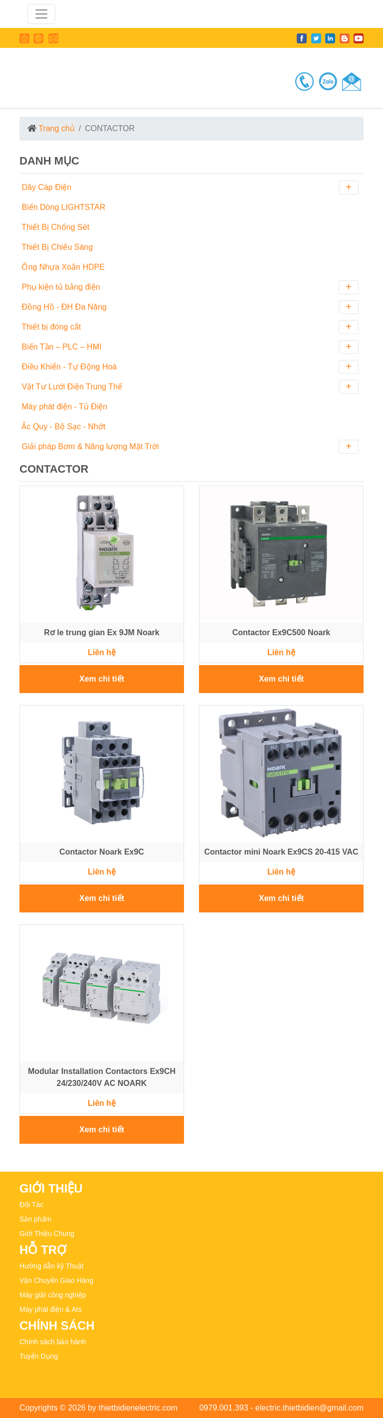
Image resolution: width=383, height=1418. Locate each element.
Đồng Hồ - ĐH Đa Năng (189, 307)
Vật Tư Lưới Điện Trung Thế (189, 387)
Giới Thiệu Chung (46, 1234)
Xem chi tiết (101, 679)
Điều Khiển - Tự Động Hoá (189, 367)
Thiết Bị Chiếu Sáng (56, 247)
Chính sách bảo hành (52, 1342)
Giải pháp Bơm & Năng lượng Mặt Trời (189, 447)
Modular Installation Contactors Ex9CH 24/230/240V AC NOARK (102, 1077)
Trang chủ (56, 128)
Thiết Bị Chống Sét (54, 227)
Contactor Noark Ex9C (101, 852)
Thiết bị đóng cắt (189, 327)
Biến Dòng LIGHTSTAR (62, 207)
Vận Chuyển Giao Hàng (56, 1280)
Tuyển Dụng (38, 1356)
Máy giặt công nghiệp (52, 1295)
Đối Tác (31, 1205)
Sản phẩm (35, 1219)
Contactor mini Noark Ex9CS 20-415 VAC (281, 852)
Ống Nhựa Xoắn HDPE (62, 267)
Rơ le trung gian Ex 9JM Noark (101, 632)
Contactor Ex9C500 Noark (281, 632)
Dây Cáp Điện (189, 187)
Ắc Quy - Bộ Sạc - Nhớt (62, 426)
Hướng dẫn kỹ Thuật (51, 1266)
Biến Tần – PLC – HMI (189, 347)
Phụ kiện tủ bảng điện (189, 287)
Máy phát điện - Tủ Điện (63, 406)
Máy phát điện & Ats (50, 1309)
